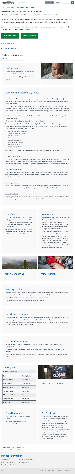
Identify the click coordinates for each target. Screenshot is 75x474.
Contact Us (32, 7)
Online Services (20, 7)
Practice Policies (24, 462)
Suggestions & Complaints (9, 465)
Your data (41, 471)
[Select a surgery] (19, 371)
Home (3, 7)
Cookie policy (68, 470)
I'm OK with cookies (10, 35)
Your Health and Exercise (8, 462)
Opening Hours (10, 7)
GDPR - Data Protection (26, 459)
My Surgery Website (50, 470)
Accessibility (60, 470)
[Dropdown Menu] (49, 2)
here (9, 419)
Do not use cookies (30, 35)
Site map (47, 471)
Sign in (2, 470)
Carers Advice (5, 459)
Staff (27, 7)
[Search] (63, 2)
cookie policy (26, 29)
